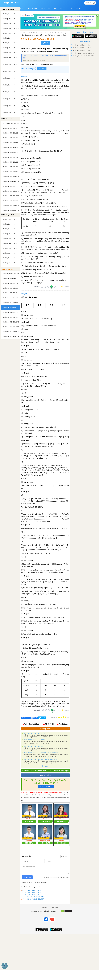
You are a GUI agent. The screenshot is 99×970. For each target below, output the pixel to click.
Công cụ (80, 8)
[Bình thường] (48, 286)
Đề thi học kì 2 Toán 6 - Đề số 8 (34, 733)
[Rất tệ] (42, 286)
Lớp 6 (43, 8)
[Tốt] (51, 286)
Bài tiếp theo (54, 728)
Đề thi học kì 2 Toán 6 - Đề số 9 (34, 740)
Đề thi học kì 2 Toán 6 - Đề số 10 (34, 746)
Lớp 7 (36, 8)
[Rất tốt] (54, 286)
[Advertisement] (85, 70)
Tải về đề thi (48, 724)
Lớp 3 (61, 8)
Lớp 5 (49, 8)
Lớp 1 (73, 8)
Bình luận (25, 718)
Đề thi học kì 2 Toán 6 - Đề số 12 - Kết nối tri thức (40, 759)
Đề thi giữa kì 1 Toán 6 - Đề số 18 (83, 53)
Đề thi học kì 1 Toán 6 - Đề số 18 (32, 890)
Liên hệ (44, 908)
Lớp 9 (24, 8)
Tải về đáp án (62, 724)
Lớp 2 (67, 8)
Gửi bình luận (27, 877)
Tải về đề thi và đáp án (31, 724)
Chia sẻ (34, 718)
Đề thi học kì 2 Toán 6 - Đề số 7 (37, 39)
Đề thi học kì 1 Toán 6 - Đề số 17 (32, 892)
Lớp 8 (30, 8)
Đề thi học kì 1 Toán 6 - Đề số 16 (32, 895)
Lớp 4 (55, 8)
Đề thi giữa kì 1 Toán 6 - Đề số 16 (33, 897)
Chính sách (54, 908)
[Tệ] (45, 286)
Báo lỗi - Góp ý (45, 775)
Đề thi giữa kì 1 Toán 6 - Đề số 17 (33, 899)
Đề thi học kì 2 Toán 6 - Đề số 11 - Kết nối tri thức (40, 753)
